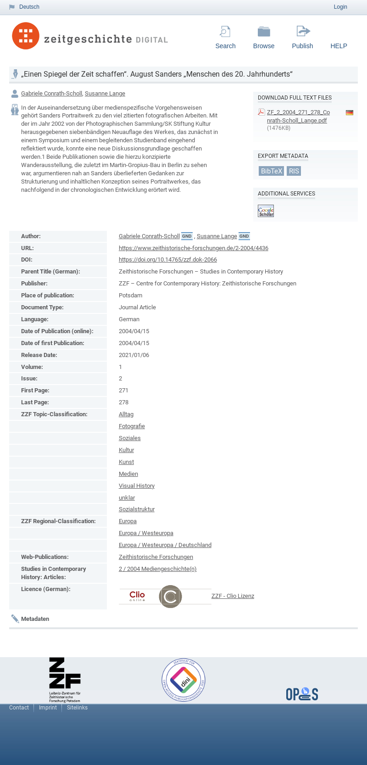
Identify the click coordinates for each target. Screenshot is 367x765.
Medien (128, 473)
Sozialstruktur (137, 509)
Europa (128, 521)
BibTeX (271, 171)
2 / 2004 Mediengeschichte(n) (158, 568)
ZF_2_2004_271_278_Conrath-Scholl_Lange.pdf (298, 116)
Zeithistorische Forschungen (156, 556)
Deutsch (29, 7)
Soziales (130, 438)
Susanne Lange (105, 93)
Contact (19, 707)
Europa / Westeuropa (146, 533)
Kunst (126, 461)
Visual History (137, 485)
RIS (294, 171)
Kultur (126, 450)
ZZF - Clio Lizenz (232, 595)
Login (340, 7)
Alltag (126, 414)
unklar (127, 497)
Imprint (48, 707)
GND (187, 236)
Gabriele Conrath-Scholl (51, 93)
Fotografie (132, 426)
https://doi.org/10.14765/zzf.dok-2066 (168, 259)
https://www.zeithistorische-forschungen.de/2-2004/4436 (193, 248)
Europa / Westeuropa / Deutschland (165, 545)
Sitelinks (77, 707)
